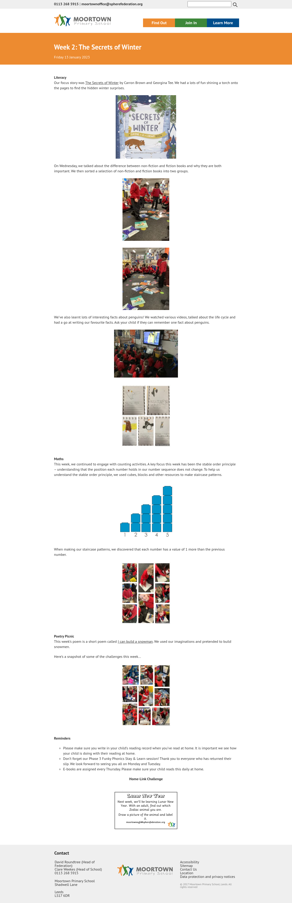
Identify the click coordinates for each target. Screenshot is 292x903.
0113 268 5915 (66, 4)
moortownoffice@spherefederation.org (112, 4)
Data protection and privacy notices (207, 876)
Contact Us (188, 869)
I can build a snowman (135, 641)
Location (186, 873)
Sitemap (186, 865)
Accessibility (189, 862)
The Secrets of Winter (102, 82)
